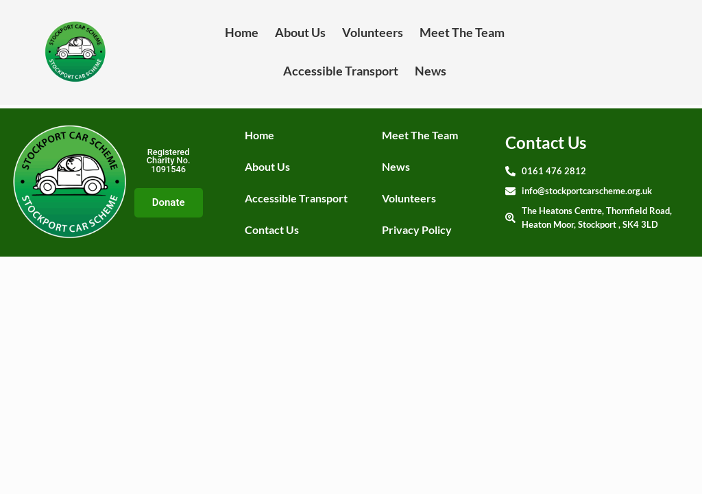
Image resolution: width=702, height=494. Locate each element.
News (430, 71)
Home (241, 32)
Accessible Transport (340, 71)
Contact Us (272, 229)
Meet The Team (462, 32)
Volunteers (372, 32)
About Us (300, 32)
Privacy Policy (417, 229)
